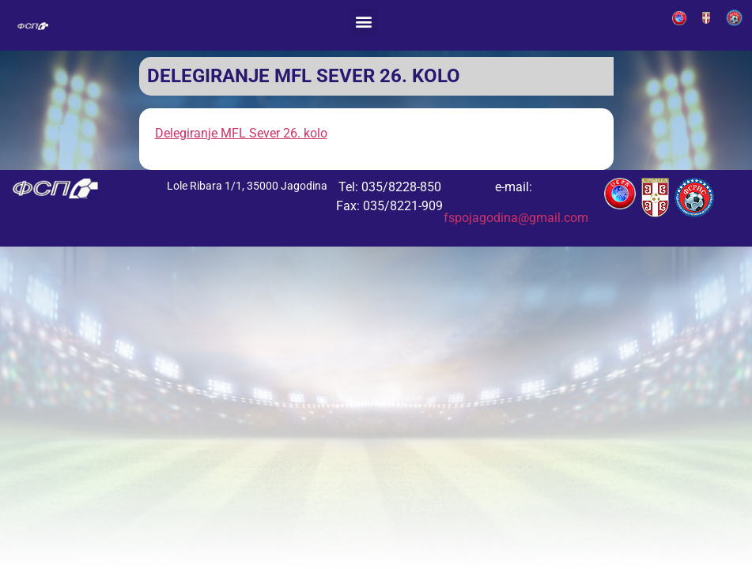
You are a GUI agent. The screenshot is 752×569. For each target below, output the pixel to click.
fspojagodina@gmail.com (516, 217)
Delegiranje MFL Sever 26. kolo (241, 133)
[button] (364, 21)
